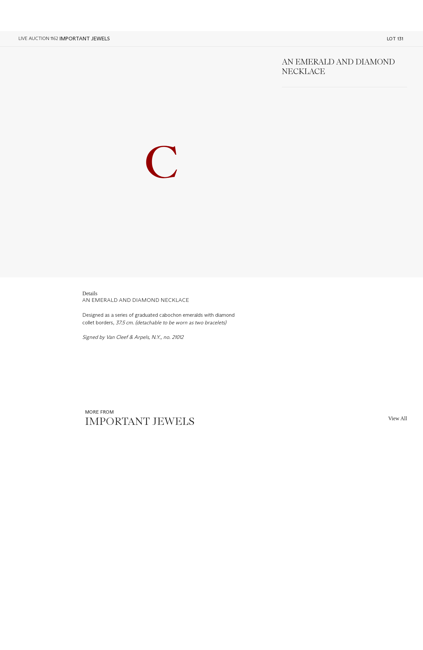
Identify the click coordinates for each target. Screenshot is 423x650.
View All (397, 418)
